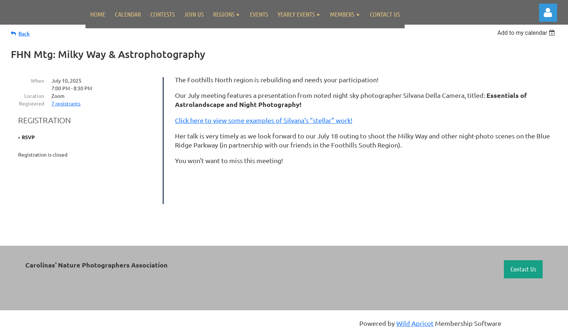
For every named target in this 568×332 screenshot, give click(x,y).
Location (34, 95)
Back (24, 33)
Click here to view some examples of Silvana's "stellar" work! (263, 120)
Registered (31, 103)
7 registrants (65, 103)
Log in (548, 13)
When (37, 80)
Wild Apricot (415, 323)
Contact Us (523, 269)
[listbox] (527, 32)
